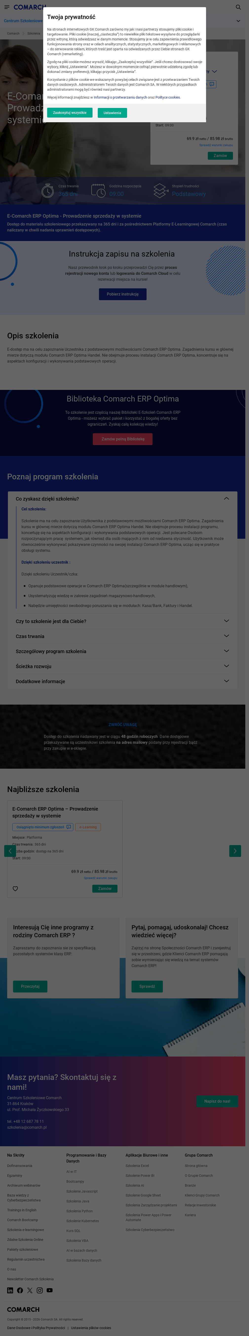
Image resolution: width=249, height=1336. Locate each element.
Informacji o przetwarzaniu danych (120, 99)
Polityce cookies (167, 99)
